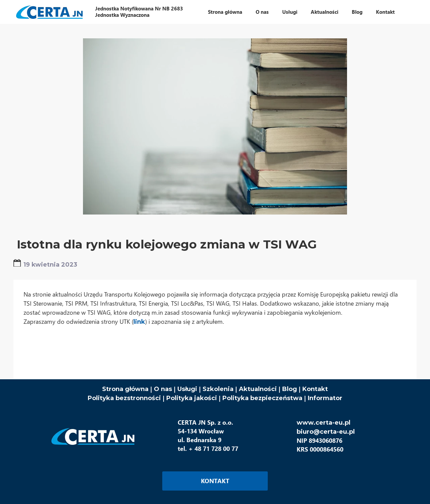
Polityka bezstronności (124, 398)
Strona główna (125, 389)
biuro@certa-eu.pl (326, 431)
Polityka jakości (192, 398)
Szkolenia (218, 389)
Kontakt (315, 389)
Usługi (187, 389)
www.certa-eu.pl (323, 422)
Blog (289, 389)
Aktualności (258, 389)
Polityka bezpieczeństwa (262, 398)
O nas (163, 389)
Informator (325, 398)
